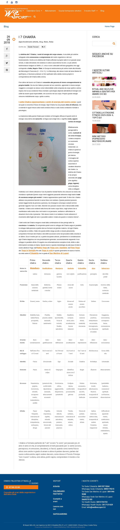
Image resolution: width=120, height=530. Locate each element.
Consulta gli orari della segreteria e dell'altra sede (19, 493)
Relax (51, 42)
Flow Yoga (75, 248)
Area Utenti (26, 17)
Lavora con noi (58, 507)
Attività (56, 486)
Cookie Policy (92, 525)
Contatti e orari (13, 17)
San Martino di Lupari (59, 253)
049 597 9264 (103, 486)
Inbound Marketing (60, 527)
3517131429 (107, 505)
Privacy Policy (82, 525)
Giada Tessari (33, 47)
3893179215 (109, 489)
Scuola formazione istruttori (70, 11)
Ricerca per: (114, 43)
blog (41, 42)
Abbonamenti (50, 11)
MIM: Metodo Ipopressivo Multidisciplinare (101, 138)
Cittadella (34, 253)
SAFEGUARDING (60, 514)
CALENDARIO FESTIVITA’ (59, 492)
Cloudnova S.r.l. (47, 527)
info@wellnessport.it (96, 507)
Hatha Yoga (42, 248)
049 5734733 (101, 502)
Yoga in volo (47, 251)
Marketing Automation (78, 527)
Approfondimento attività (28, 42)
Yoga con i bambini (58, 248)
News (46, 42)
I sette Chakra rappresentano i (47, 102)
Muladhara (34, 268)
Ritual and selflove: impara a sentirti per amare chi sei (103, 91)
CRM (68, 527)
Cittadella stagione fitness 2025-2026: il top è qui (103, 115)
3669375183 (87, 499)
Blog (102, 11)
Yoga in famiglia (28, 251)
